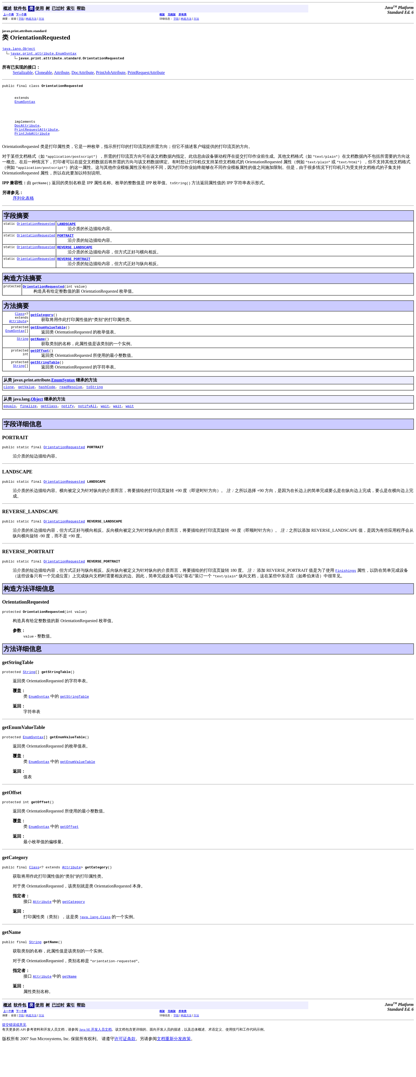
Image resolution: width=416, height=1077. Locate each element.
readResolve (70, 409)
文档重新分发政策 (174, 1069)
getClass (49, 429)
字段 (21, 18)
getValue (26, 409)
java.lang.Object (18, 49)
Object (37, 421)
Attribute (62, 73)
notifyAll (87, 429)
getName (38, 358)
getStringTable (45, 383)
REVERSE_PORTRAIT (73, 273)
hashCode (47, 409)
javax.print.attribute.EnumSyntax (43, 54)
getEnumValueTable (48, 346)
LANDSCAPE (66, 236)
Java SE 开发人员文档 (95, 1060)
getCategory (42, 332)
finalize (28, 429)
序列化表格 (23, 210)
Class (19, 330)
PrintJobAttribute (110, 73)
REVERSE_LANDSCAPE (74, 261)
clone (8, 409)
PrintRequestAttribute (146, 73)
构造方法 (31, 18)
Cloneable (43, 73)
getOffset (40, 371)
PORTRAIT (65, 249)
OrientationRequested (36, 236)
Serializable (23, 73)
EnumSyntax (25, 106)
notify (67, 429)
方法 (41, 18)
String (22, 358)
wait (105, 429)
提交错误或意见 (14, 1056)
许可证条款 (125, 1069)
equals (9, 429)
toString (94, 409)
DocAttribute (82, 73)
